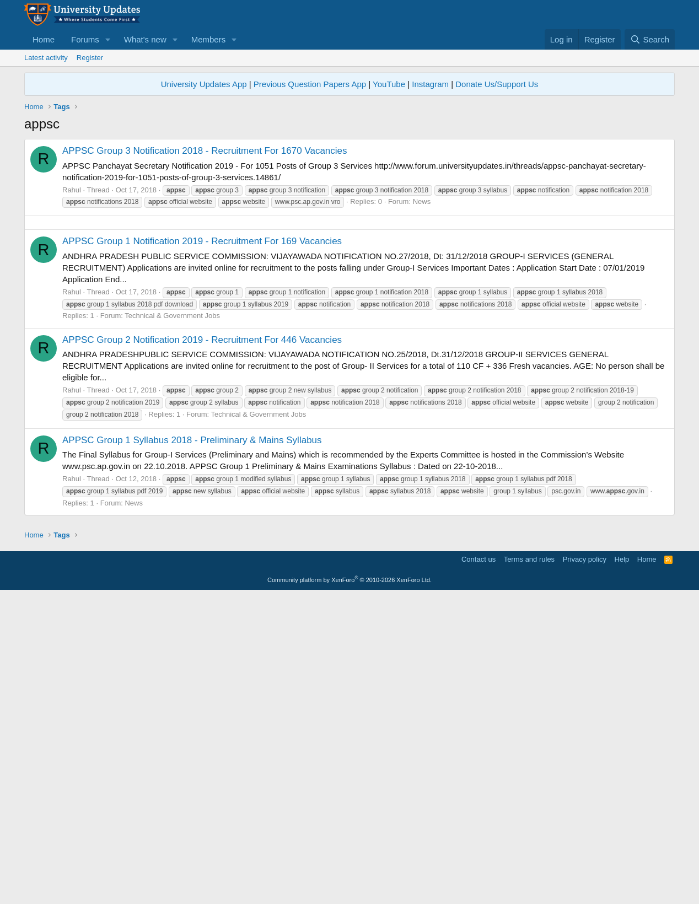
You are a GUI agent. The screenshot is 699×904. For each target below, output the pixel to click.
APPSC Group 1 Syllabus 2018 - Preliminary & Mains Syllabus (192, 594)
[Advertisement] (349, 300)
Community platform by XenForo (349, 888)
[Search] (650, 39)
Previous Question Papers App (310, 84)
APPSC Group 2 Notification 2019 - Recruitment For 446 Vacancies (202, 494)
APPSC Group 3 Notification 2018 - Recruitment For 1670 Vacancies (204, 151)
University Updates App (204, 84)
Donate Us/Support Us (496, 84)
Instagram (430, 84)
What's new (145, 39)
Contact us (478, 868)
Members (208, 39)
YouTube (389, 84)
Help (622, 868)
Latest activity (46, 57)
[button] (108, 39)
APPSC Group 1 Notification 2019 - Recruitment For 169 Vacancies (202, 395)
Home (44, 39)
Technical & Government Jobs (172, 470)
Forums (85, 39)
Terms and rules (529, 868)
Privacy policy (584, 868)
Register (90, 57)
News (422, 201)
